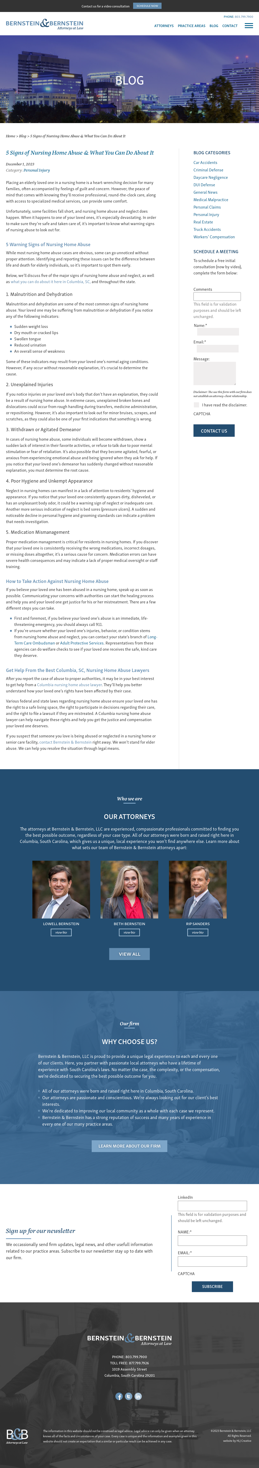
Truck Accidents (207, 229)
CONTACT (230, 25)
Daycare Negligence (210, 177)
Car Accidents (205, 162)
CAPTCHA (201, 396)
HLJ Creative (244, 1441)
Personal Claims (207, 207)
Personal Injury (37, 170)
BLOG (214, 25)
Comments (202, 289)
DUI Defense (204, 184)
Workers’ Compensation (214, 236)
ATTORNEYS (164, 25)
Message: (201, 347)
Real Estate (203, 221)
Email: (199, 336)
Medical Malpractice (210, 199)
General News (205, 192)
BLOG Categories (211, 152)
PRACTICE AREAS (191, 25)
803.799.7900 (244, 16)
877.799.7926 (139, 1363)
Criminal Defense (208, 169)
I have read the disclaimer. (224, 387)
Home (10, 136)
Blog (22, 136)
